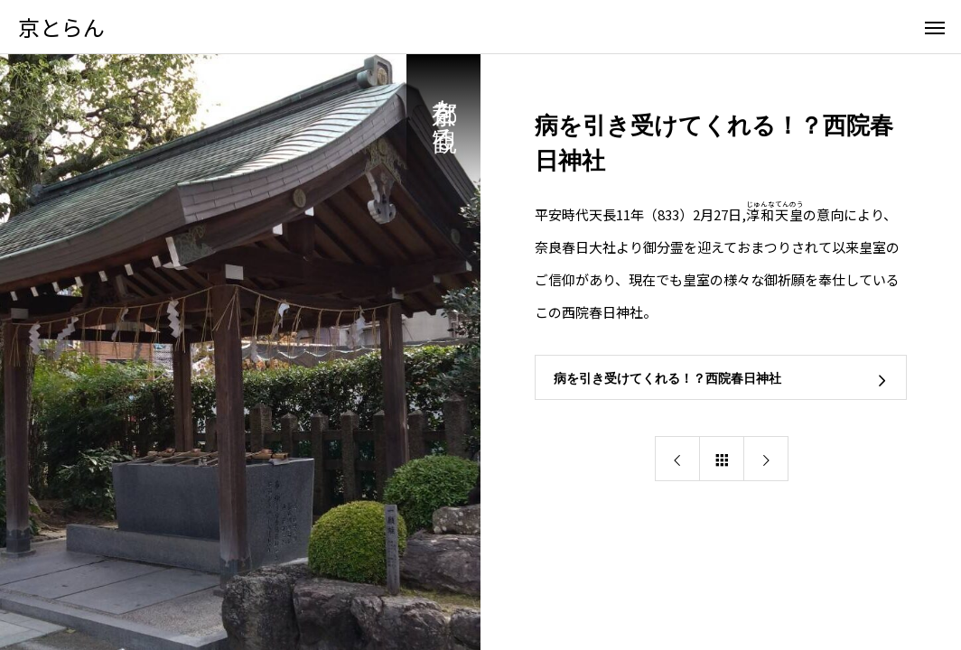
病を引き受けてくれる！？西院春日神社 (667, 378)
